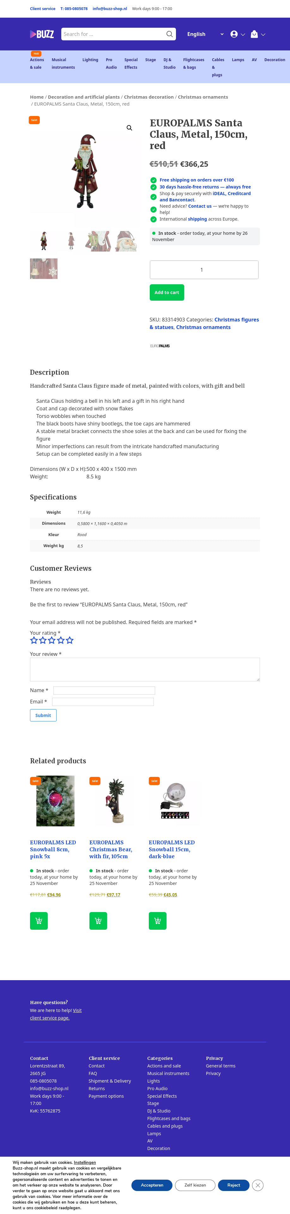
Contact (97, 1066)
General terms (221, 1066)
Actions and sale (164, 1066)
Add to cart (167, 292)
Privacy (213, 1073)
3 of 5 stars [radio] (51, 640)
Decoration (274, 59)
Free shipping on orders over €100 (197, 180)
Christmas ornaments (203, 97)
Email (38, 701)
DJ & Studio (159, 1111)
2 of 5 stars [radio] (42, 640)
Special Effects (162, 1096)
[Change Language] (204, 34)
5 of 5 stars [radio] (69, 640)
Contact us (200, 206)
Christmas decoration (149, 97)
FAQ (93, 1073)
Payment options (106, 1096)
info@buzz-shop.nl (110, 8)
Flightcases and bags (168, 1118)
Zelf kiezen (195, 1185)
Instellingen (85, 1162)
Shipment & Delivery (110, 1081)
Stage (150, 59)
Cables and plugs (165, 1126)
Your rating (45, 632)
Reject (233, 1185)
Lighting (90, 59)
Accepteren (151, 1185)
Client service (43, 8)
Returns (97, 1088)
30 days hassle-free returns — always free (205, 187)
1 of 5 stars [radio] (34, 640)
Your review (46, 653)
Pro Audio (157, 1088)
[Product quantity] (204, 270)
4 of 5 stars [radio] (60, 640)
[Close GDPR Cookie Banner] (257, 1185)
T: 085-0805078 (74, 8)
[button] (129, 128)
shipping (197, 219)
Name (39, 690)
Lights (153, 1081)
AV (254, 59)
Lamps (238, 59)
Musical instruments (168, 1073)
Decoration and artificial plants (84, 97)
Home (37, 97)
